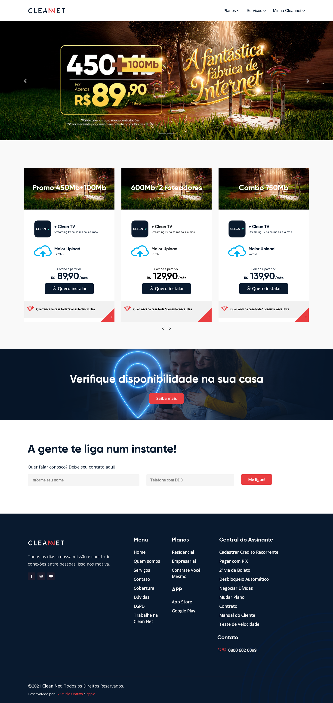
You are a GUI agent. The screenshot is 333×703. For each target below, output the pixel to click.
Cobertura (144, 588)
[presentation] (163, 328)
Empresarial (184, 561)
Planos (231, 10)
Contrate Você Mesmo (186, 573)
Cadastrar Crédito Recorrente (248, 552)
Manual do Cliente (237, 615)
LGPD (139, 606)
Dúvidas (141, 597)
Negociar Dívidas (236, 588)
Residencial (183, 552)
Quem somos (147, 561)
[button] (25, 80)
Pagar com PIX (233, 561)
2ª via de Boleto (234, 570)
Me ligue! (256, 479)
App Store (182, 602)
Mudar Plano (231, 597)
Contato (142, 579)
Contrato (228, 606)
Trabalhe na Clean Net (146, 618)
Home (139, 552)
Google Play (183, 611)
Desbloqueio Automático (244, 579)
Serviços (256, 10)
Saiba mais (166, 398)
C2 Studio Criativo (69, 694)
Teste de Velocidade (239, 624)
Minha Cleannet (289, 10)
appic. (91, 694)
